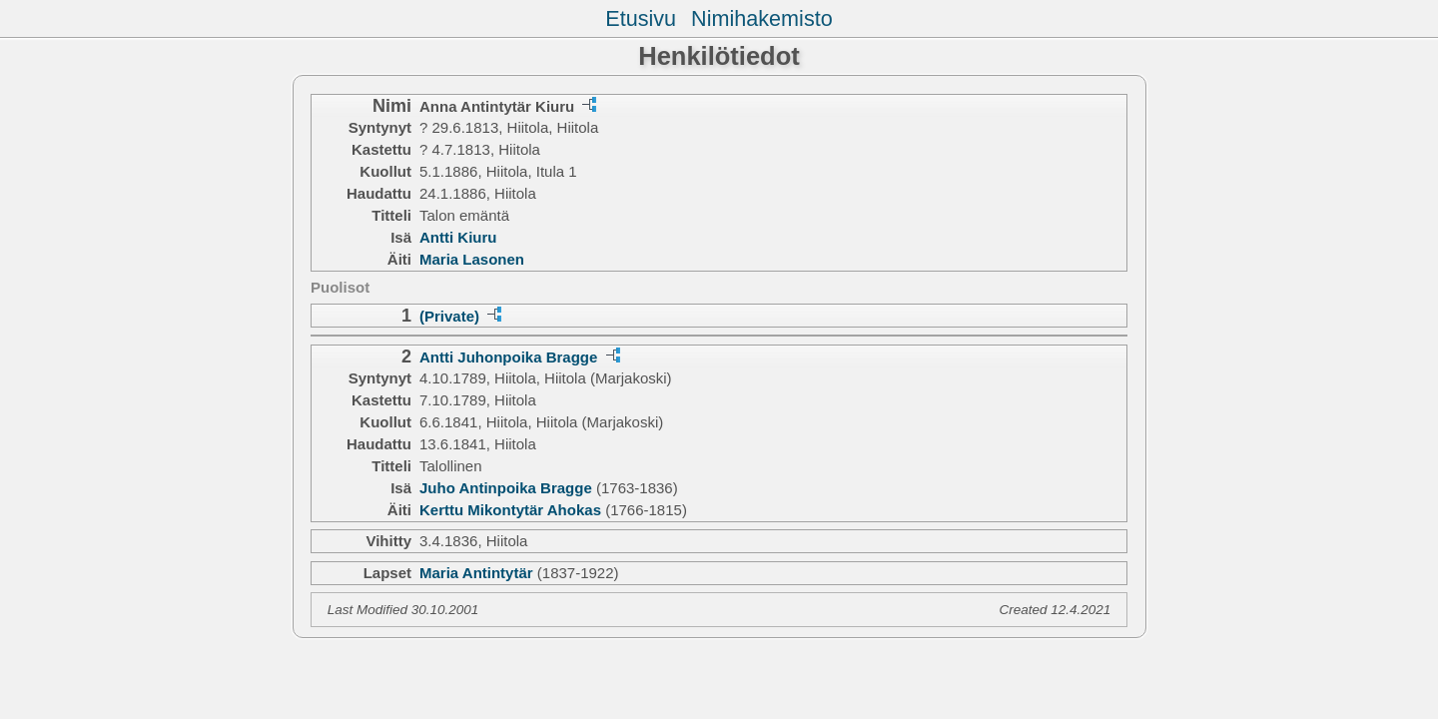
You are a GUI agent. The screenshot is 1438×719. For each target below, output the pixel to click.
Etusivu (640, 18)
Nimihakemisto (762, 18)
